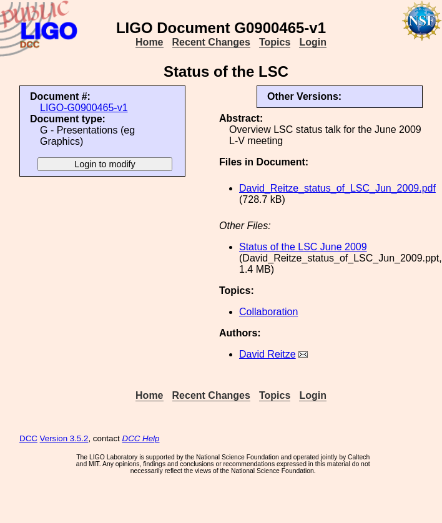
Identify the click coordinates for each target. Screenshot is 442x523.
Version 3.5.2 (64, 438)
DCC (28, 438)
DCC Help (141, 438)
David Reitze (267, 354)
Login (313, 42)
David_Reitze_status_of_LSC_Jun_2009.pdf (337, 188)
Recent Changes (211, 42)
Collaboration (268, 311)
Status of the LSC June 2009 (303, 247)
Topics (274, 42)
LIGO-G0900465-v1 (84, 107)
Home (149, 42)
